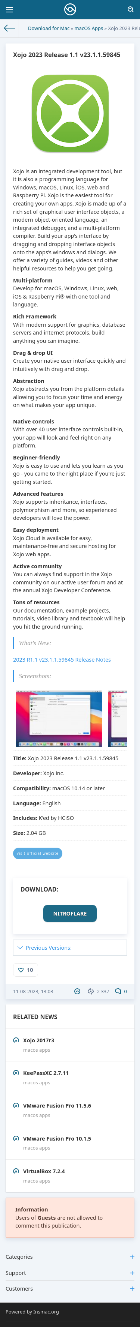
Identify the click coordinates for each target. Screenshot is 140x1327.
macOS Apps (89, 28)
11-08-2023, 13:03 (33, 991)
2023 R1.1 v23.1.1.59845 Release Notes (62, 659)
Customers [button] (70, 1288)
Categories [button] (70, 1256)
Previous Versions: (49, 947)
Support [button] (70, 1272)
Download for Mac (48, 28)
